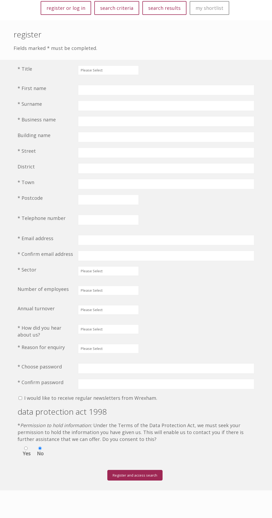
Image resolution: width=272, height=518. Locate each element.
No (40, 453)
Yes (27, 453)
